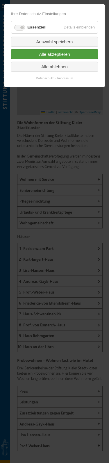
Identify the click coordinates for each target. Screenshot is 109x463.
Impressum (65, 78)
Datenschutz (45, 78)
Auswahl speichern (54, 41)
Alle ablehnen (54, 66)
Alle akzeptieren (54, 54)
